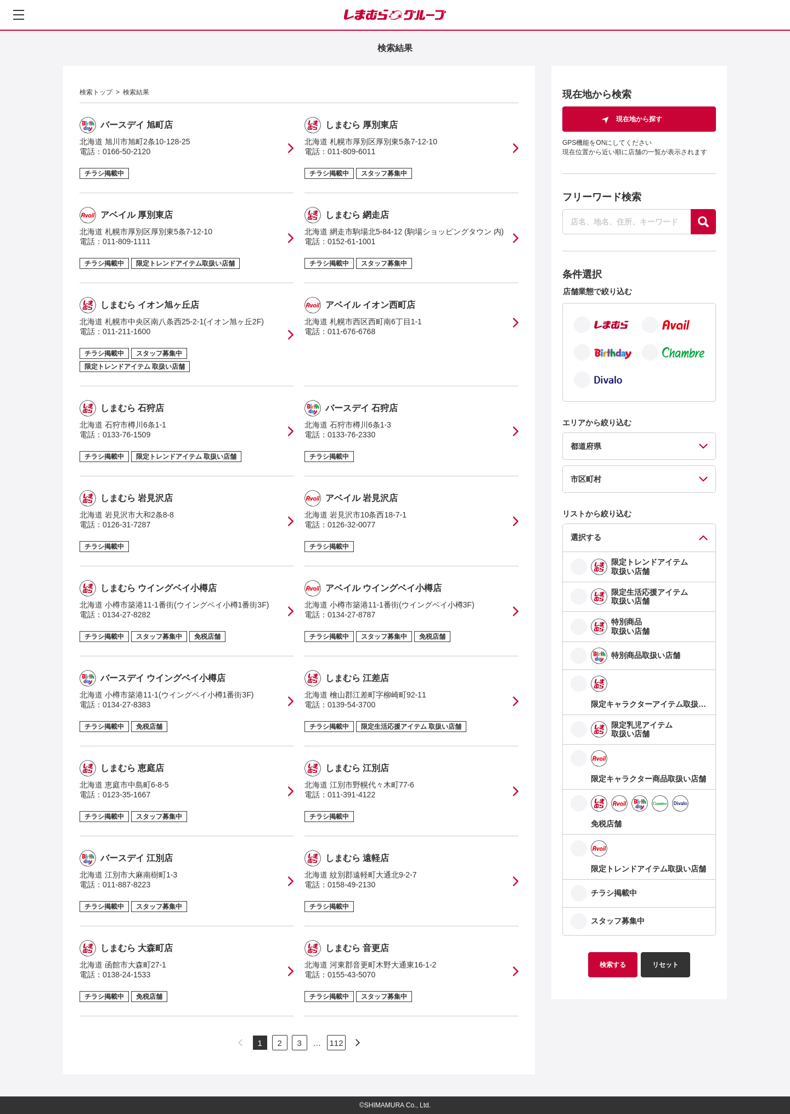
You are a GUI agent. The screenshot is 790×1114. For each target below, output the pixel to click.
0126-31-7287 (126, 524)
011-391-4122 (351, 794)
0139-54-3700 (351, 704)
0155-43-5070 (351, 974)
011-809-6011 (351, 151)
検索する (613, 965)
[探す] (703, 221)
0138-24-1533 (126, 974)
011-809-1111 (126, 241)
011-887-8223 (126, 884)
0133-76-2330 (351, 434)
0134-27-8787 (351, 614)
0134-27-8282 (126, 614)
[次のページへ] (357, 1042)
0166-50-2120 (126, 151)
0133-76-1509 (126, 434)
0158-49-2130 (351, 884)
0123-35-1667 (126, 794)
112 (336, 1043)
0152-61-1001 (351, 241)
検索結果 (136, 92)
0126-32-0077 (351, 524)
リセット (665, 965)
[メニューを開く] (19, 15)
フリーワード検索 (601, 197)
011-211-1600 (126, 331)
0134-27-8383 (126, 704)
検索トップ (96, 92)
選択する (586, 537)
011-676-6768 (351, 331)
